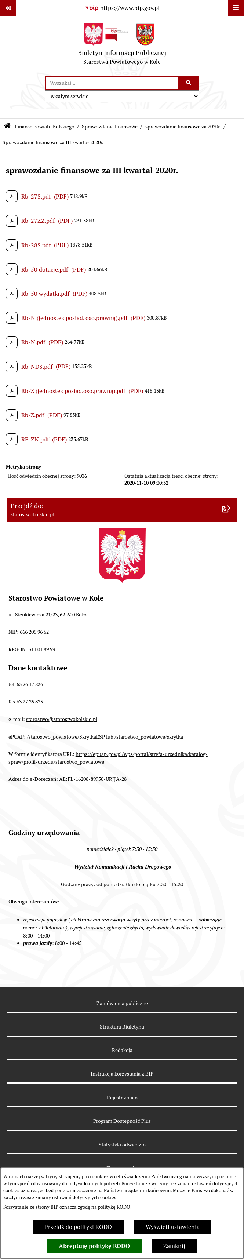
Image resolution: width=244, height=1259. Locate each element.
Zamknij (174, 1246)
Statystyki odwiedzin (122, 1144)
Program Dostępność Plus (122, 1121)
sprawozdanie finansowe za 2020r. (183, 126)
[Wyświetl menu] (236, 8)
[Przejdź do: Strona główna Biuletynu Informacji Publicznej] (7, 126)
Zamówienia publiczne (122, 1003)
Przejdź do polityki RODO (78, 1227)
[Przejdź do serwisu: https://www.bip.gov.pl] (122, 8)
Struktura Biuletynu (122, 1026)
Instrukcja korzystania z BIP (122, 1073)
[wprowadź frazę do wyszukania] (112, 83)
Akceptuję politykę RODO (94, 1246)
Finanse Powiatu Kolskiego (44, 126)
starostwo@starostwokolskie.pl (61, 719)
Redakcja (122, 1050)
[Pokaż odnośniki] (8, 8)
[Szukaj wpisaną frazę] (189, 83)
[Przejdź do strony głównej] (122, 45)
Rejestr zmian (122, 1097)
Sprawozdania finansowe (110, 126)
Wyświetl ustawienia (173, 1227)
